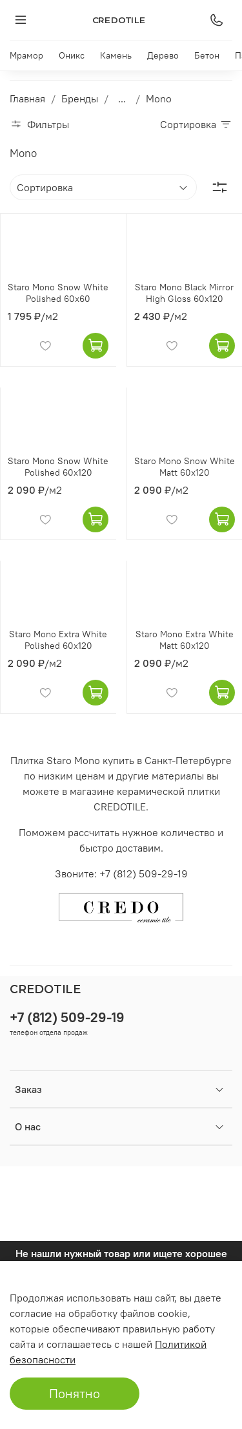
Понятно (74, 1393)
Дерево (163, 55)
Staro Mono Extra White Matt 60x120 (185, 639)
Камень (116, 55)
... (122, 98)
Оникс (72, 55)
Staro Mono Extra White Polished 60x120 (58, 639)
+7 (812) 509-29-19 (67, 1017)
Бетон (206, 55)
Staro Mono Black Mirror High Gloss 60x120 (184, 292)
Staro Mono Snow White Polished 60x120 (58, 466)
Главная (27, 98)
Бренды (79, 98)
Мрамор (26, 55)
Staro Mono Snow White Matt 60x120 (184, 466)
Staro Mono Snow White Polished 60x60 (58, 292)
